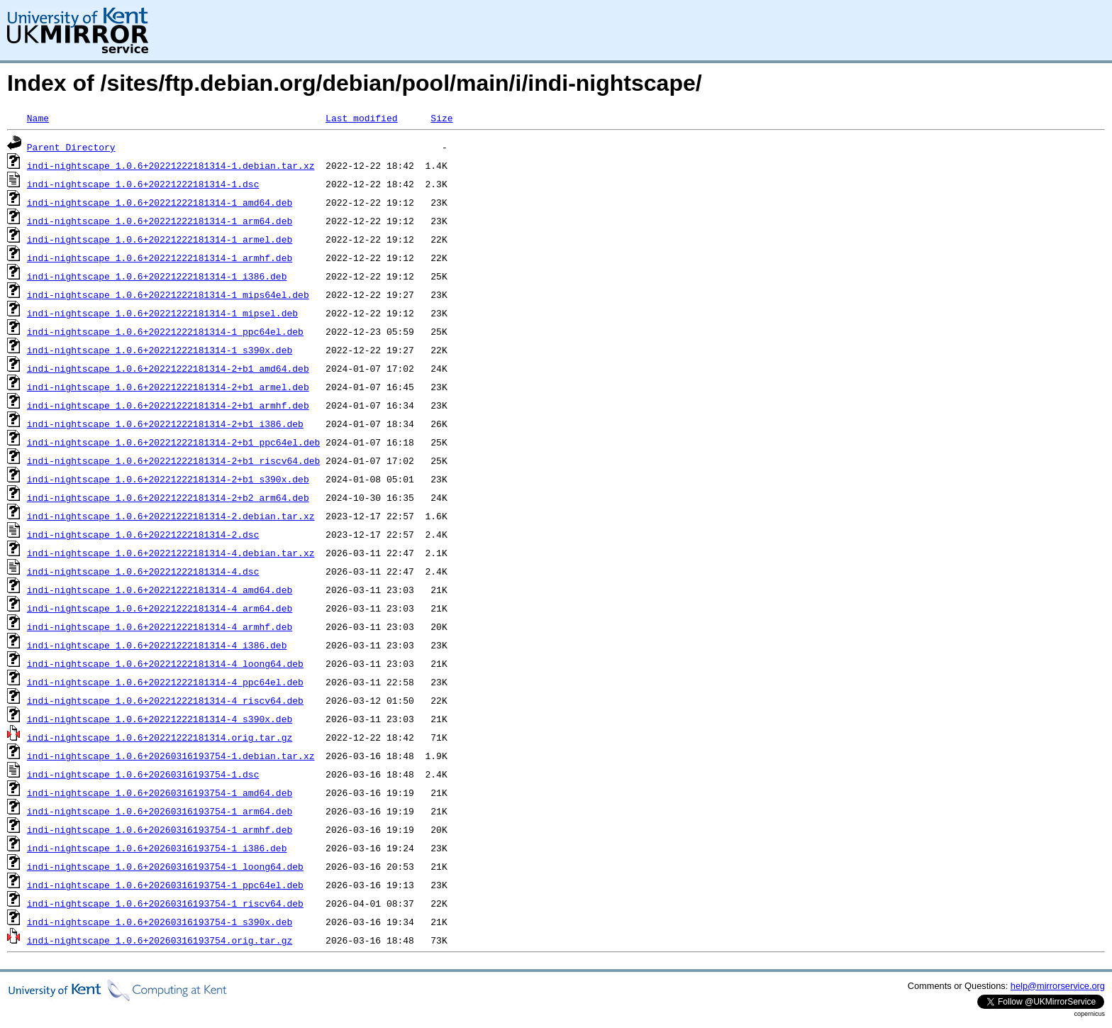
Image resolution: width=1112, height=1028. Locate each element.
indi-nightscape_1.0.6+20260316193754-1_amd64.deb (159, 792)
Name (38, 117)
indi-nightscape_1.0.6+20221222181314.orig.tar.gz (159, 737)
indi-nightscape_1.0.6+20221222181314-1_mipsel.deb (162, 312)
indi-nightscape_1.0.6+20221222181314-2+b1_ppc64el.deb (173, 442)
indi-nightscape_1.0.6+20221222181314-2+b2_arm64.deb (168, 497)
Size (441, 117)
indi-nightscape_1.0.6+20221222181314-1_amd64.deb (159, 202)
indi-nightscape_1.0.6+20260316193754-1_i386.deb (157, 847)
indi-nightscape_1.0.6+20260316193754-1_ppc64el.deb (165, 884)
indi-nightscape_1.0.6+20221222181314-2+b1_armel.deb (168, 386)
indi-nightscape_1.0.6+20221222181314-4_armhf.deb (159, 626)
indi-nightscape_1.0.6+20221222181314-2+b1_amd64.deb (168, 368)
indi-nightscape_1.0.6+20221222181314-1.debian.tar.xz (171, 165)
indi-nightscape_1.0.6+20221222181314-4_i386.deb (157, 645)
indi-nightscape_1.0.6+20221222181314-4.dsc (143, 571)
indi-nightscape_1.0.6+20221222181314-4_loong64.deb (165, 663)
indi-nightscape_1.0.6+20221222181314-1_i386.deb (157, 276)
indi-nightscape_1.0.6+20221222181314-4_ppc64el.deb (165, 681)
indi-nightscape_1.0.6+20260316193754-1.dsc (143, 774)
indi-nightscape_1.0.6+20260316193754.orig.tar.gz (159, 940)
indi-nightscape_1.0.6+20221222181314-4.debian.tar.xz (171, 552)
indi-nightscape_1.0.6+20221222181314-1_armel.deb (159, 239)
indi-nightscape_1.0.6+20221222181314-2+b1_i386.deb (165, 423)
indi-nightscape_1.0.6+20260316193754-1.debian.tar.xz (171, 755)
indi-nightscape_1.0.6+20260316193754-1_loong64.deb (165, 866)
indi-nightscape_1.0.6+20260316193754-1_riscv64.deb (165, 903)
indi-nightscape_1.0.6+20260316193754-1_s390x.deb (159, 921)
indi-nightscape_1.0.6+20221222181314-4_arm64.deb (159, 608)
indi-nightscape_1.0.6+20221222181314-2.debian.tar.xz (171, 515)
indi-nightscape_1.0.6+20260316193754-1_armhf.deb (159, 829)
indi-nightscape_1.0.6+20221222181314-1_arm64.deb (159, 220)
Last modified (361, 117)
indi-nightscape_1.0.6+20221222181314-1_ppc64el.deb (165, 331)
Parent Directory (71, 146)
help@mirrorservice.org (1058, 985)
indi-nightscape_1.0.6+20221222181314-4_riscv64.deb (165, 700)
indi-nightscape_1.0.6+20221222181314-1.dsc (143, 183)
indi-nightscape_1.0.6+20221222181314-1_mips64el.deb (168, 294)
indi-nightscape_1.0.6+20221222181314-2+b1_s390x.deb (168, 478)
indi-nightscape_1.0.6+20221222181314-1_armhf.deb (159, 257)
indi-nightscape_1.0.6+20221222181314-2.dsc (143, 534)
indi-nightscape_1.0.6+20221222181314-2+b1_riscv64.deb (173, 460)
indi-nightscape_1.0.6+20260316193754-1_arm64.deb (159, 811)
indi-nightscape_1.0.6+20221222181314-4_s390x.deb (159, 718)
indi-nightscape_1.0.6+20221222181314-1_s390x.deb (159, 349)
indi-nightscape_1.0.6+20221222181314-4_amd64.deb (159, 589)
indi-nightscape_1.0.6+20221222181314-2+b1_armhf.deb (168, 405)
